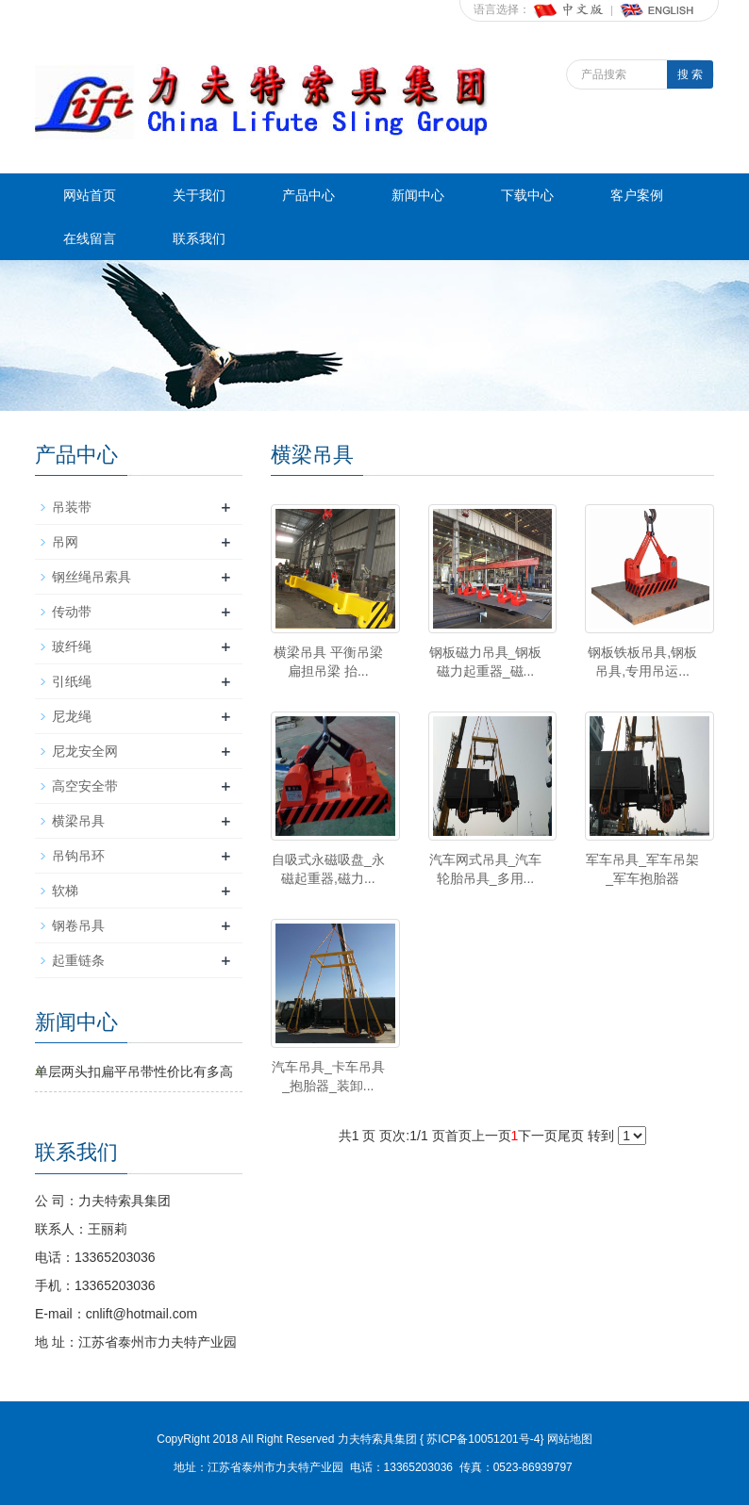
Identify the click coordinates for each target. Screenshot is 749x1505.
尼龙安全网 (85, 751)
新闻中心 (417, 195)
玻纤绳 (72, 646)
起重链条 (78, 960)
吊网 (65, 541)
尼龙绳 (72, 716)
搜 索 (690, 74)
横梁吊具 (78, 820)
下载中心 (527, 195)
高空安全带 (85, 785)
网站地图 (569, 1439)
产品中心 (308, 195)
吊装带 (72, 507)
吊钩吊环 (78, 855)
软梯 (65, 890)
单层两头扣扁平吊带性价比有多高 (134, 1071)
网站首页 (89, 195)
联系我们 (199, 238)
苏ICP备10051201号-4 (482, 1439)
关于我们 (199, 195)
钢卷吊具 (78, 925)
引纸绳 (72, 681)
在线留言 (89, 238)
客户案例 (636, 195)
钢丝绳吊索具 (91, 576)
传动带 (72, 611)
